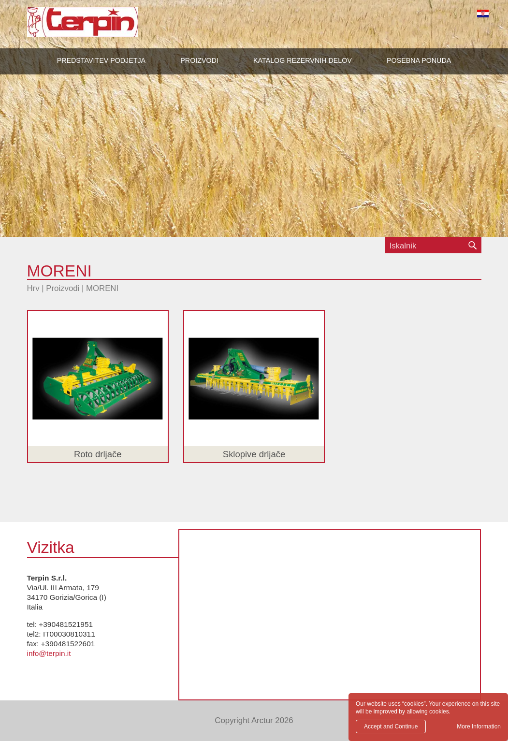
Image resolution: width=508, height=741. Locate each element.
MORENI (102, 288)
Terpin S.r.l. (99, 27)
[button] (199, 60)
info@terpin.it (49, 653)
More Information (479, 726)
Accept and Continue (391, 726)
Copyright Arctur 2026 (254, 720)
